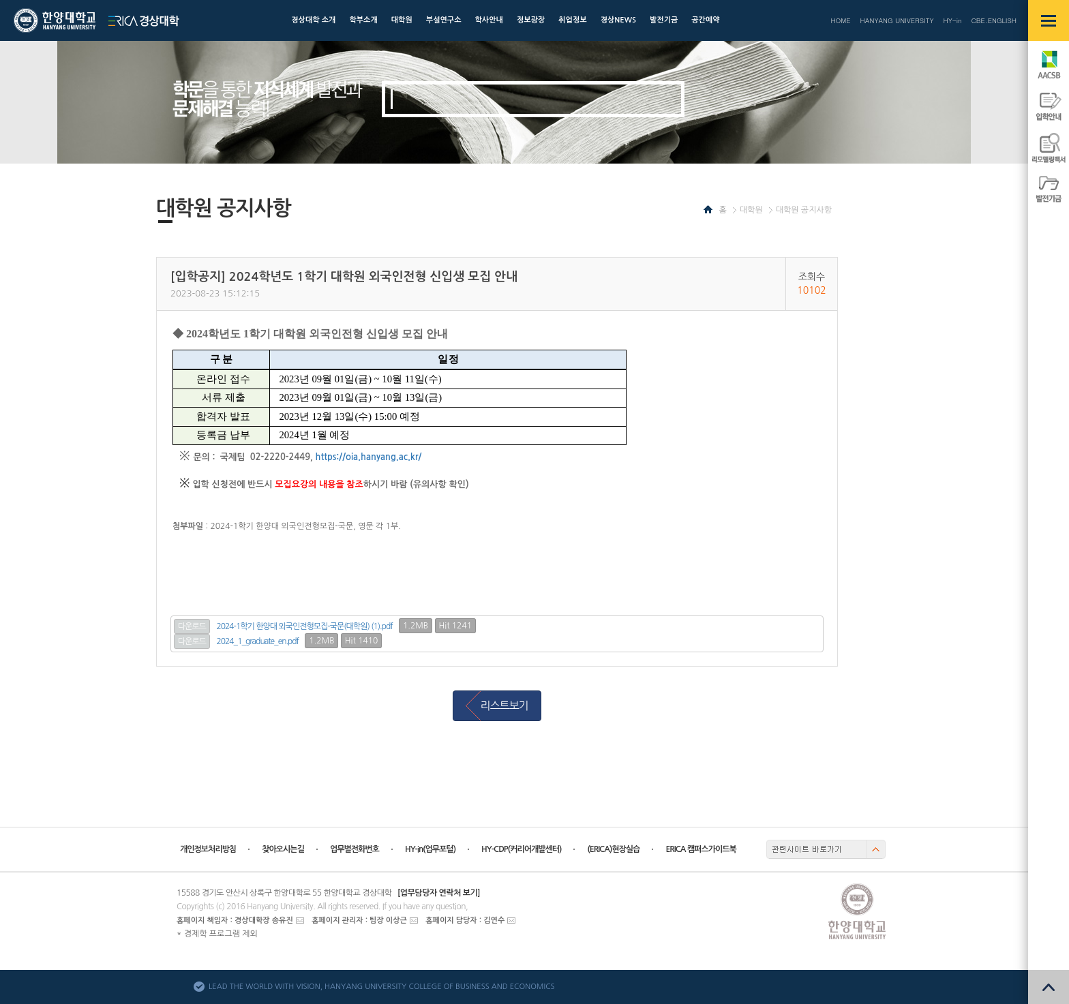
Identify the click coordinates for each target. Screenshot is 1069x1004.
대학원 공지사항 (804, 210)
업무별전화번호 (354, 849)
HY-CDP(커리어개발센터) (521, 849)
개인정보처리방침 (208, 849)
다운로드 (192, 626)
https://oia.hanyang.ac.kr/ (369, 457)
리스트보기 (504, 705)
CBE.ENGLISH (994, 20)
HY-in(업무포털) (430, 849)
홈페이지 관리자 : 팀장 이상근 (359, 920)
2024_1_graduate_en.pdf (258, 641)
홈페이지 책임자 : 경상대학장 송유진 (235, 920)
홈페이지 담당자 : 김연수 (465, 920)
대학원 (751, 210)
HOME (840, 20)
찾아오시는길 (283, 849)
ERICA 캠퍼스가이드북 (700, 849)
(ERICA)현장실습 (613, 849)
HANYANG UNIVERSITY (897, 20)
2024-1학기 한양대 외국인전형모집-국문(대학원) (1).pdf (305, 626)
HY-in (952, 20)
